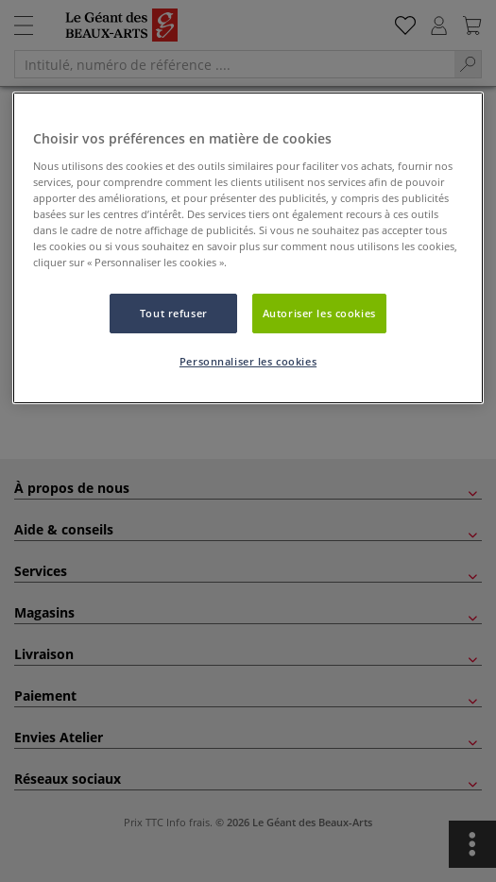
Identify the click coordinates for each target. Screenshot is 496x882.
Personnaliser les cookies (248, 361)
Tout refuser (174, 313)
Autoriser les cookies (319, 313)
